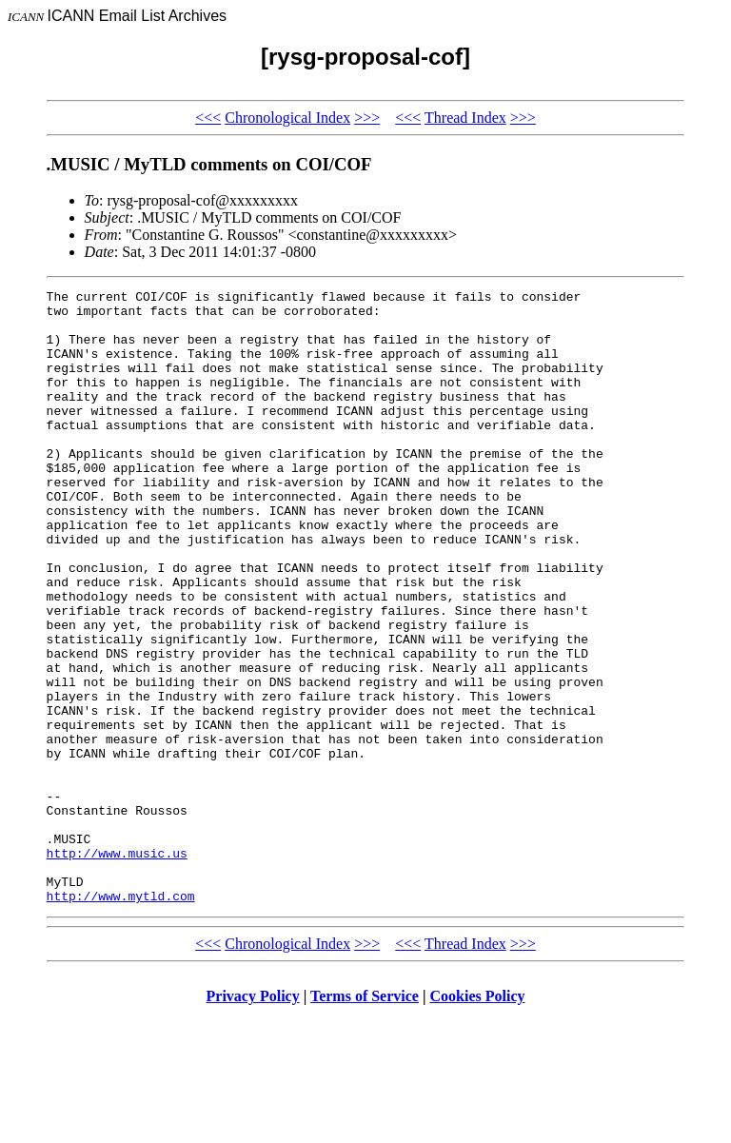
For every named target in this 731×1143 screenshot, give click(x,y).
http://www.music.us (117, 966)
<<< (208, 117)
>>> (367, 117)
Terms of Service (364, 1119)
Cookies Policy (477, 1119)
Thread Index (465, 117)
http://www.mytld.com (121, 1018)
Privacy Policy (253, 1119)
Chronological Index (287, 117)
